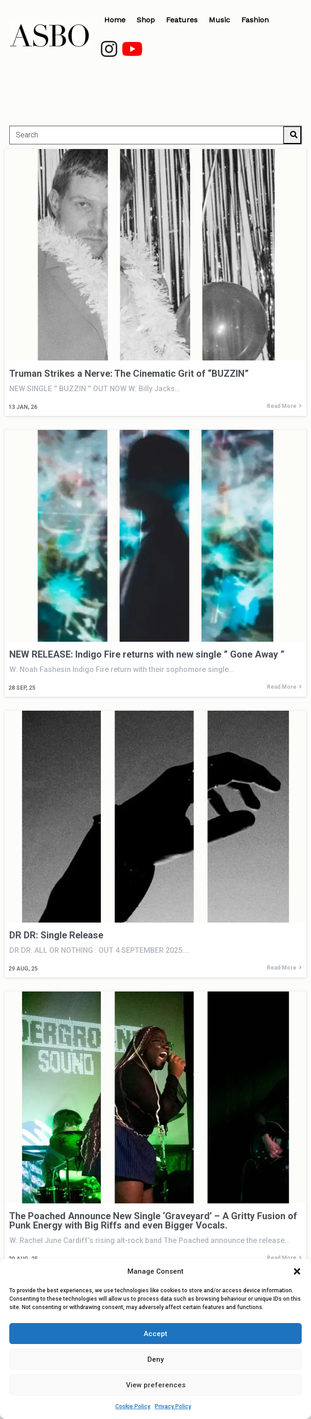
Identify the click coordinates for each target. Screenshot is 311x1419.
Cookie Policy (132, 1406)
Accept (155, 1334)
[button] (297, 1271)
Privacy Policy (173, 1406)
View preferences (155, 1385)
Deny (155, 1359)
